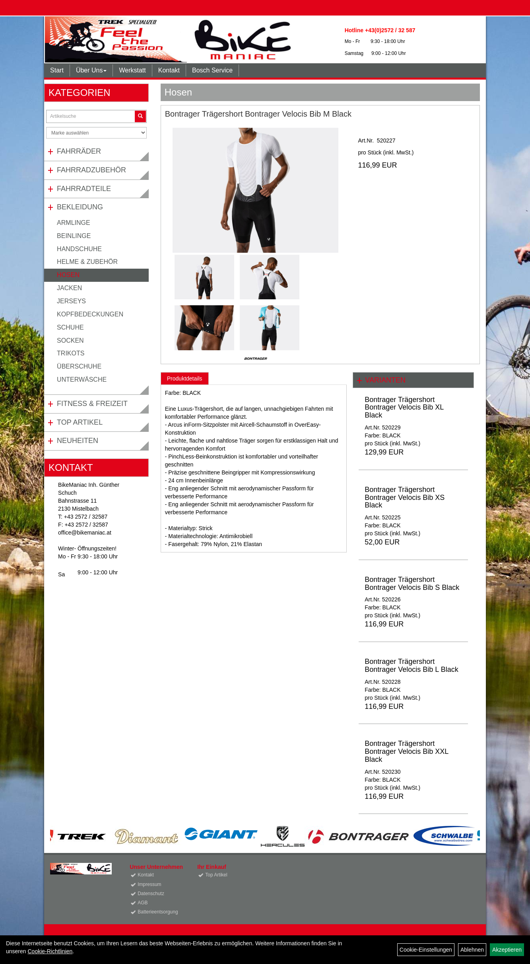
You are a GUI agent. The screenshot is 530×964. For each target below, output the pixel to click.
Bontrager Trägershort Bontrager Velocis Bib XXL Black (406, 751)
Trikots (70, 353)
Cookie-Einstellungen (426, 949)
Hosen (68, 274)
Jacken (69, 288)
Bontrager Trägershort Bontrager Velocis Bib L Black (411, 665)
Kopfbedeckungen (90, 314)
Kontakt (169, 70)
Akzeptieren (507, 949)
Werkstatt (132, 70)
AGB (143, 902)
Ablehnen (472, 949)
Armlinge (73, 222)
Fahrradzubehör (91, 170)
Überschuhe (79, 366)
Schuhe (70, 327)
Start (57, 70)
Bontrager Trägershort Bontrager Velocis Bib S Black (412, 583)
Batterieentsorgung (158, 912)
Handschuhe (79, 249)
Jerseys (71, 301)
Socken (70, 340)
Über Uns (91, 70)
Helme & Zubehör (87, 261)
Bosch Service (212, 70)
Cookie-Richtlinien (49, 951)
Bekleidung (80, 207)
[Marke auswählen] (96, 133)
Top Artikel (80, 422)
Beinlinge (74, 235)
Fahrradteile (84, 189)
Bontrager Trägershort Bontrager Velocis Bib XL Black (404, 408)
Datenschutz (151, 893)
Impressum (149, 884)
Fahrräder (79, 151)
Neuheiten (77, 441)
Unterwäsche (82, 379)
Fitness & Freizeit (92, 404)
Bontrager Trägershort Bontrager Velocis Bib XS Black (405, 497)
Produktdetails (184, 378)
